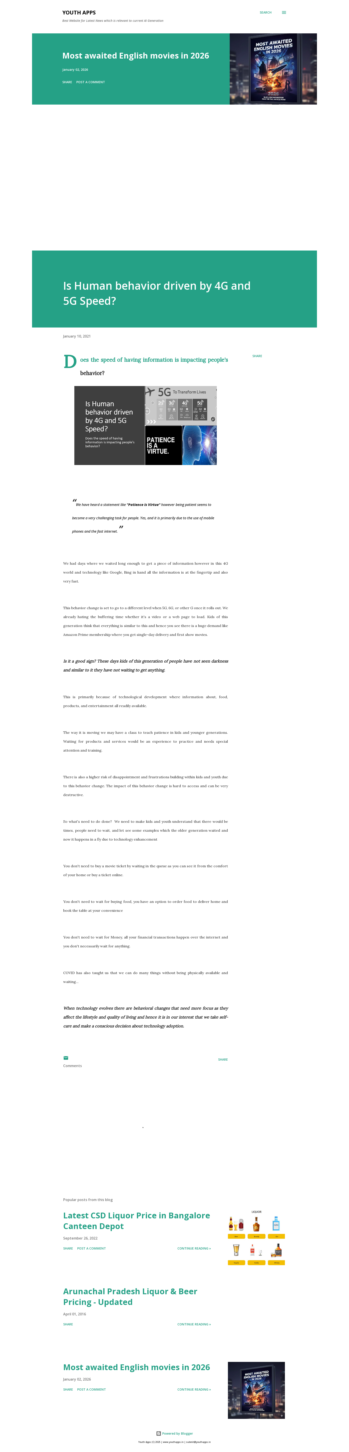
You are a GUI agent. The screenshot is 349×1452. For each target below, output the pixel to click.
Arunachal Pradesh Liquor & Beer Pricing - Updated (130, 1296)
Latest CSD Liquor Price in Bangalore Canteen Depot (136, 1221)
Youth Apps (79, 12)
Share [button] (67, 82)
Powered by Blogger (174, 1433)
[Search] (266, 12)
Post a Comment (90, 82)
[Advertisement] (165, 184)
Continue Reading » (194, 1248)
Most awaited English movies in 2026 (135, 55)
